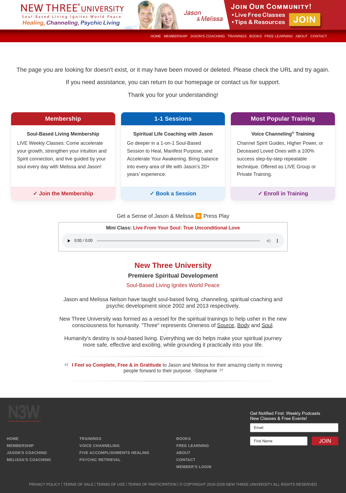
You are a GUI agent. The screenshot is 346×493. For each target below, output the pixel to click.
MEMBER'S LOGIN (193, 467)
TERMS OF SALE (78, 484)
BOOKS (183, 438)
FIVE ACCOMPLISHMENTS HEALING (114, 453)
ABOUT (183, 453)
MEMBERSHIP (20, 445)
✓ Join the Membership (63, 193)
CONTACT (185, 460)
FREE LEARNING (192, 445)
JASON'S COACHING (27, 453)
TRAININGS (90, 438)
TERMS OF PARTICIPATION (152, 484)
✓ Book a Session (173, 193)
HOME (13, 438)
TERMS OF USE (111, 484)
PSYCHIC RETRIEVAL (100, 460)
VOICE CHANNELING (99, 445)
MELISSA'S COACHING (29, 460)
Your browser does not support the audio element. (173, 241)
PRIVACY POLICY (44, 484)
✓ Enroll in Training (283, 193)
